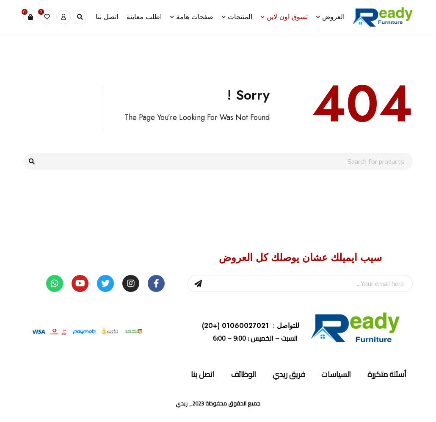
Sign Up (198, 283)
